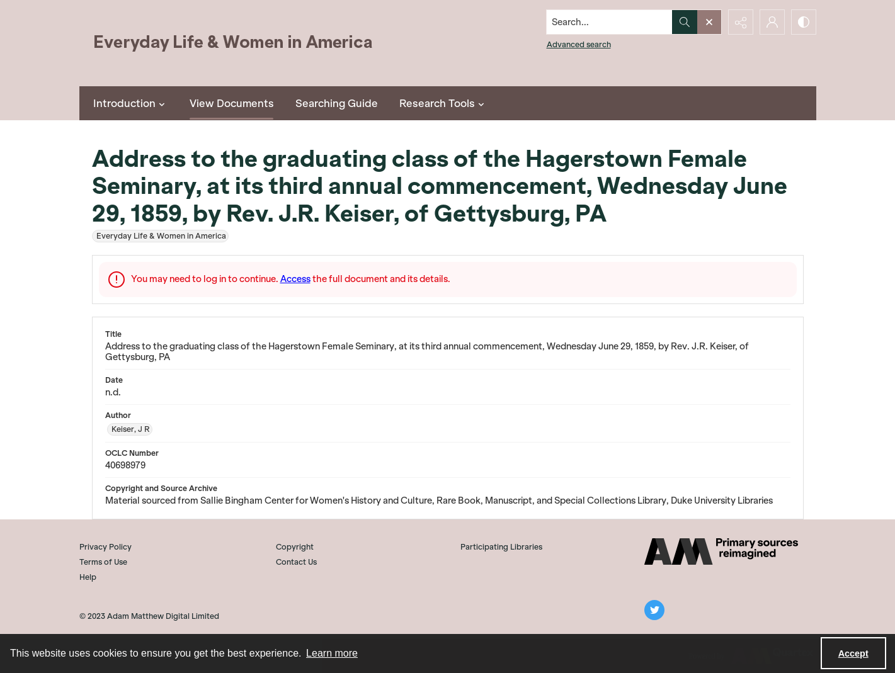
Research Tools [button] (443, 103)
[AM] (721, 551)
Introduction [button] (130, 103)
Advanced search (579, 44)
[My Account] (772, 22)
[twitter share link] (654, 610)
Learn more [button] (332, 653)
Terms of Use (103, 562)
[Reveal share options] (741, 22)
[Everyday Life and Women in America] (233, 43)
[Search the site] (609, 22)
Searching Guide (336, 103)
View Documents (232, 103)
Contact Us (296, 562)
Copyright (295, 546)
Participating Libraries (501, 546)
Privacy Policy (105, 546)
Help (87, 577)
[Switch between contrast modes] (804, 22)
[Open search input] (709, 22)
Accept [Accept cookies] (853, 653)
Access (295, 279)
